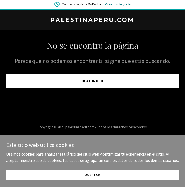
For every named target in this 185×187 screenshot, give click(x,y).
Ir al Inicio (92, 80)
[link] (92, 20)
